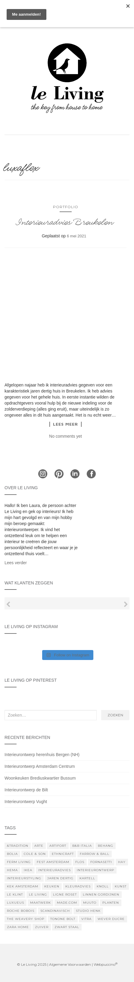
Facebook (91, 473)
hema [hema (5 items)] (12, 870)
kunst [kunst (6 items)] (120, 886)
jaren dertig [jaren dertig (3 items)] (60, 878)
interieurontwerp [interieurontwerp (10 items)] (95, 870)
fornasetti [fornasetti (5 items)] (101, 862)
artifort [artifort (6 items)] (57, 846)
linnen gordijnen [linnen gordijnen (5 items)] (101, 894)
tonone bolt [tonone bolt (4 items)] (62, 919)
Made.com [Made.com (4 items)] (67, 903)
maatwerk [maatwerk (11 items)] (40, 903)
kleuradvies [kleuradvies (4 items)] (78, 886)
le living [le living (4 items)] (38, 894)
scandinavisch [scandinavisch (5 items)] (55, 911)
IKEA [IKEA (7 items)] (28, 870)
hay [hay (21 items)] (122, 862)
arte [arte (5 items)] (38, 846)
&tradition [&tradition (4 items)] (17, 846)
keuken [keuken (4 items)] (51, 886)
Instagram (42, 473)
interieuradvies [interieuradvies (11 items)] (54, 870)
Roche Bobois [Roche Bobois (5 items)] (20, 911)
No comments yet (65, 436)
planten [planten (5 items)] (110, 903)
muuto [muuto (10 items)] (89, 903)
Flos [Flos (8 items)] (79, 862)
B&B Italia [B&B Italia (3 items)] (82, 846)
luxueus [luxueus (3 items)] (15, 903)
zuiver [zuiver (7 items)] (41, 927)
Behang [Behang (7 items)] (105, 846)
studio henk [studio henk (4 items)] (88, 911)
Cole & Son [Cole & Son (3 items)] (35, 854)
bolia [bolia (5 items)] (12, 854)
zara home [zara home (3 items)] (18, 927)
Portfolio (65, 207)
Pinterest (59, 473)
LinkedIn (74, 473)
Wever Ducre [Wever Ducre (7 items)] (111, 919)
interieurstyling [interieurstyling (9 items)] (24, 878)
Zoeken (115, 715)
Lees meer (65, 424)
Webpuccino (105, 964)
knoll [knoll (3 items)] (103, 886)
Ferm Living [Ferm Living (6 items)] (19, 862)
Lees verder (16, 562)
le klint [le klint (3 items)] (15, 894)
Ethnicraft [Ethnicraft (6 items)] (63, 854)
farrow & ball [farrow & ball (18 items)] (94, 854)
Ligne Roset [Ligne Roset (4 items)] (65, 894)
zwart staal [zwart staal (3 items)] (67, 927)
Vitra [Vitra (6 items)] (86, 919)
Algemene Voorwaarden (70, 964)
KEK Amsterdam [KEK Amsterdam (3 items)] (22, 886)
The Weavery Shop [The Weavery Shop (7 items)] (25, 919)
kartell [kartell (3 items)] (87, 878)
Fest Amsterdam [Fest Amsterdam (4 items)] (53, 862)
